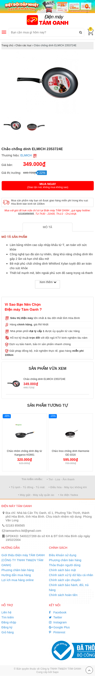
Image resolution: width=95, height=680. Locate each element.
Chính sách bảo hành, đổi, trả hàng (69, 587)
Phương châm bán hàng (17, 570)
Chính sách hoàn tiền (63, 595)
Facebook (58, 612)
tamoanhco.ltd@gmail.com (23, 530)
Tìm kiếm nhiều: (32, 479)
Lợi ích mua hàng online (17, 580)
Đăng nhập (8, 622)
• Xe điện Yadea (68, 494)
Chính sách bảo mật (62, 570)
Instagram (58, 622)
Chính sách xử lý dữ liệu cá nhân (71, 575)
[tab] (47, 227)
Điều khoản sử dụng (62, 555)
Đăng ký (6, 627)
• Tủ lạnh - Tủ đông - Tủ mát (27, 487)
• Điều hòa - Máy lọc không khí (68, 487)
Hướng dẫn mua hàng (16, 575)
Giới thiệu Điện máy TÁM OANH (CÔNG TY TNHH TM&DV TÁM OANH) (23, 560)
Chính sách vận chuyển (64, 580)
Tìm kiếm (7, 617)
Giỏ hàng (7, 632)
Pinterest (57, 632)
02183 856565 (15, 525)
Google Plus (59, 627)
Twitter (55, 617)
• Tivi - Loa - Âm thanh (60, 479)
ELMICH (26, 155)
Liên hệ (6, 612)
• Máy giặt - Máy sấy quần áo (36, 494)
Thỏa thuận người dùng (64, 565)
